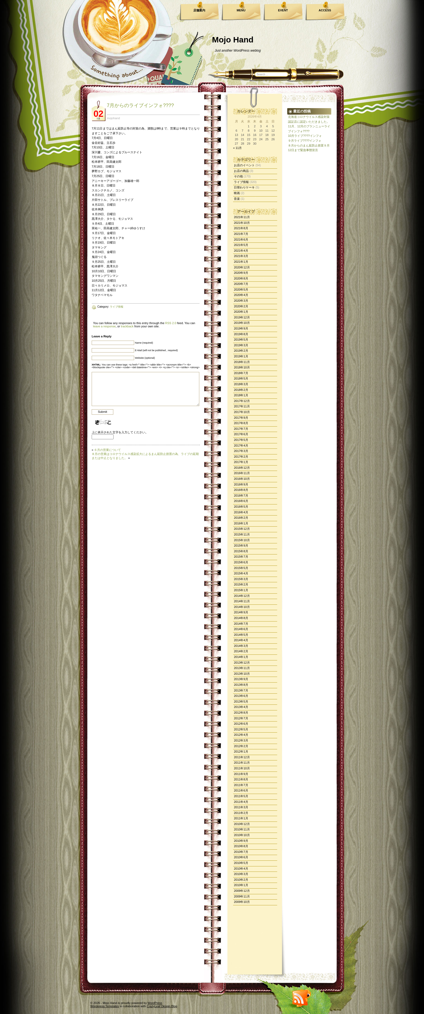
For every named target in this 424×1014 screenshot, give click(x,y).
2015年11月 (242, 534)
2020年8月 (241, 278)
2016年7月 (241, 495)
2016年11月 (242, 473)
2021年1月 (241, 261)
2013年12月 (242, 662)
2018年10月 (242, 367)
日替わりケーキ (244, 187)
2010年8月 (241, 846)
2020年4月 (241, 295)
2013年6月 (241, 695)
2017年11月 (242, 406)
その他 (238, 176)
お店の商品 (241, 170)
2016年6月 (241, 501)
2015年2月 (241, 584)
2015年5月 (241, 568)
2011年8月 (241, 779)
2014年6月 (241, 629)
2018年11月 (242, 362)
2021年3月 (241, 256)
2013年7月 (241, 690)
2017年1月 (241, 462)
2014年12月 (242, 595)
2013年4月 (241, 707)
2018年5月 (241, 378)
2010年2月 (241, 879)
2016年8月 (241, 489)
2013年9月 (241, 679)
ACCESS (325, 10)
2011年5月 (241, 796)
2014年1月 (241, 657)
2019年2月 (241, 350)
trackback (127, 326)
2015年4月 (241, 573)
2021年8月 (241, 228)
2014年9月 (241, 612)
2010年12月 (242, 824)
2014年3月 (241, 645)
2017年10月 (242, 412)
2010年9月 (241, 840)
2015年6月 (241, 562)
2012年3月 (241, 740)
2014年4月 (241, 640)
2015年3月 (241, 579)
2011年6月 (241, 790)
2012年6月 (241, 723)
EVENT (283, 10)
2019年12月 (242, 317)
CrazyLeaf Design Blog (162, 1006)
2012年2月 (241, 746)
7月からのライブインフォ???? (140, 105)
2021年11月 (242, 217)
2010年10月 (242, 835)
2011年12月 (242, 757)
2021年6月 (241, 239)
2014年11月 (242, 601)
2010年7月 (241, 851)
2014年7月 (241, 623)
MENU (241, 10)
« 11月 (237, 147)
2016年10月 (242, 478)
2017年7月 (241, 428)
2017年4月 (241, 445)
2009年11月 (242, 896)
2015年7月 (241, 556)
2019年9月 (241, 328)
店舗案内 (199, 10)
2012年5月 (241, 729)
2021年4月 (241, 250)
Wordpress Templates (104, 1006)
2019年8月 (241, 334)
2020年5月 (241, 289)
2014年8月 (241, 618)
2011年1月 (241, 818)
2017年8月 (241, 423)
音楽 (237, 198)
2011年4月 (241, 801)
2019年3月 (241, 345)
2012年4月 (241, 734)
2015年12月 (242, 528)
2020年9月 (241, 272)
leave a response (104, 326)
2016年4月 (241, 512)
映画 (237, 193)
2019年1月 (241, 356)
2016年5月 (241, 506)
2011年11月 (242, 762)
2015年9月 (241, 545)
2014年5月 (241, 634)
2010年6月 (241, 857)
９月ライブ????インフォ (304, 140)
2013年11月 (242, 668)
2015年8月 (241, 551)
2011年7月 (241, 785)
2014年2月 (241, 651)
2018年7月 (241, 373)
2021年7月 (241, 233)
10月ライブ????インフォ (305, 135)
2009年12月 (242, 890)
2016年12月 (242, 467)
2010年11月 (242, 829)
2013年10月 (242, 673)
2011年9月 (241, 774)
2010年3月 (241, 874)
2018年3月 (241, 384)
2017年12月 (242, 401)
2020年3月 (241, 300)
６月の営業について (107, 449)
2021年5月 (241, 245)
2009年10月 (242, 901)
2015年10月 (242, 540)
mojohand (113, 118)
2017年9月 (241, 417)
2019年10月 (242, 322)
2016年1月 (241, 523)
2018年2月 (241, 389)
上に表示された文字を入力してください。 (120, 432)
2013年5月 (241, 701)
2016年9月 (241, 484)
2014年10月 (242, 607)
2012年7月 (241, 718)
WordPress (155, 1003)
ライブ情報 (241, 182)
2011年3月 (241, 807)
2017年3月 (241, 451)
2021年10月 (242, 222)
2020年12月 (242, 267)
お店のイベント (244, 165)
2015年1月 (241, 590)
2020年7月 (241, 283)
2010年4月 (241, 868)
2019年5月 (241, 339)
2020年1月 (241, 311)
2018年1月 (241, 395)
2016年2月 (241, 517)
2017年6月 (241, 434)
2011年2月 (241, 812)
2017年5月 (241, 439)
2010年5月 (241, 863)
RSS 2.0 (170, 323)
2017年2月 (241, 456)
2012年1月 (241, 751)
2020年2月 (241, 306)
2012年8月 (241, 712)
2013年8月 (241, 684)
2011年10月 (242, 768)
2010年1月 (241, 885)
